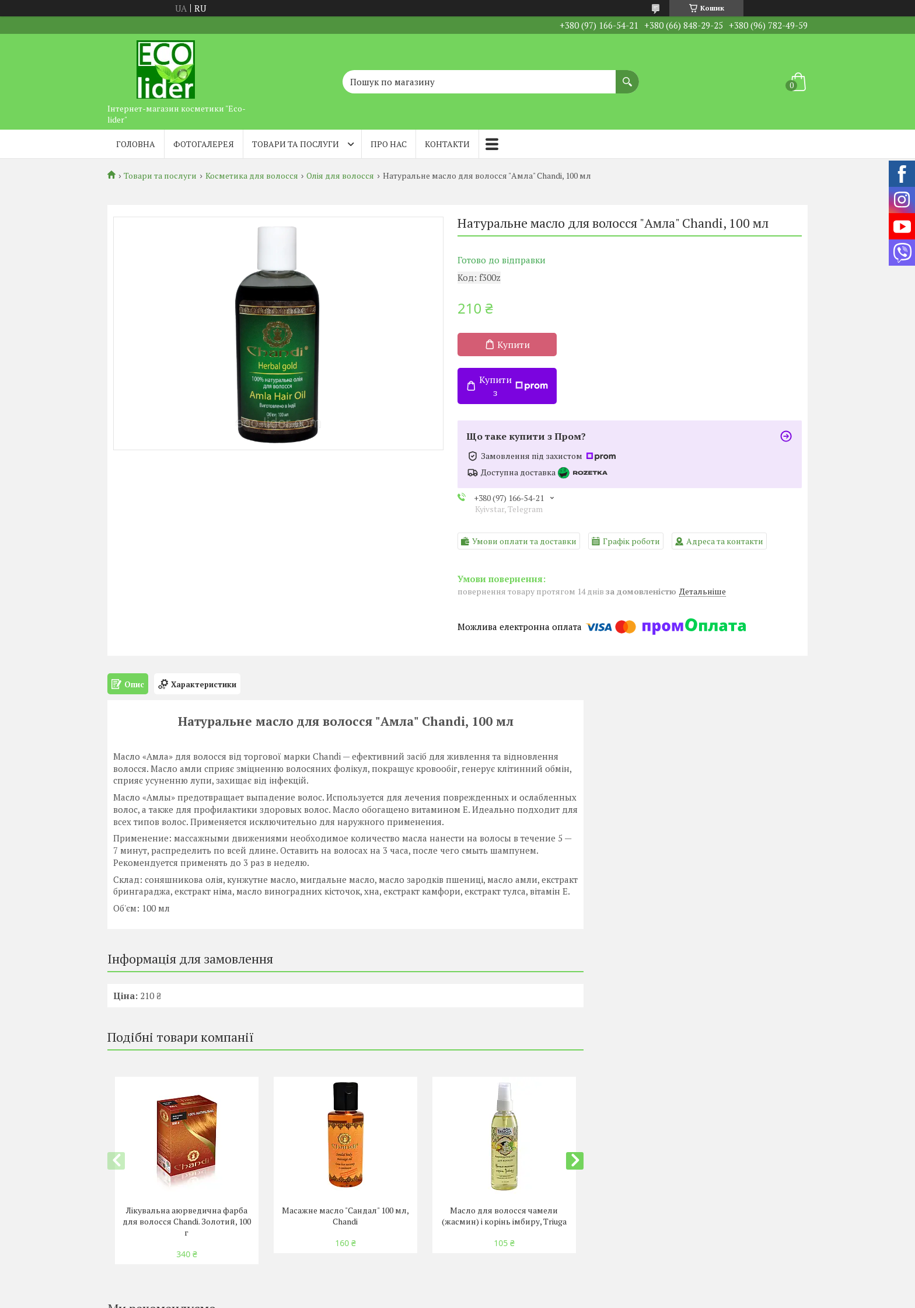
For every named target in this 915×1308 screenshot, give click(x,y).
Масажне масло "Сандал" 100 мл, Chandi (345, 1216)
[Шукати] (627, 76)
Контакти (447, 143)
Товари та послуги (295, 143)
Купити (513, 344)
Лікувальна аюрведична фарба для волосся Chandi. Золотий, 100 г (187, 1221)
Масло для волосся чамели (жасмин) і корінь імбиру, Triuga (504, 1216)
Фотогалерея (203, 143)
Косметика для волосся (251, 176)
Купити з (513, 386)
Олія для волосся (340, 176)
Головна (135, 143)
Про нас (389, 143)
